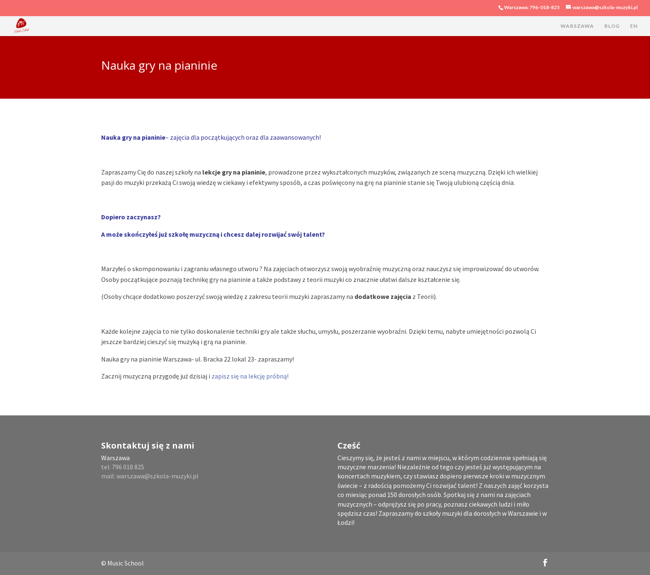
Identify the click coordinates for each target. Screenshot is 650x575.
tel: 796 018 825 (122, 467)
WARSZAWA (577, 26)
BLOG (612, 26)
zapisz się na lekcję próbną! (250, 376)
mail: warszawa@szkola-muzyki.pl (150, 476)
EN (634, 26)
